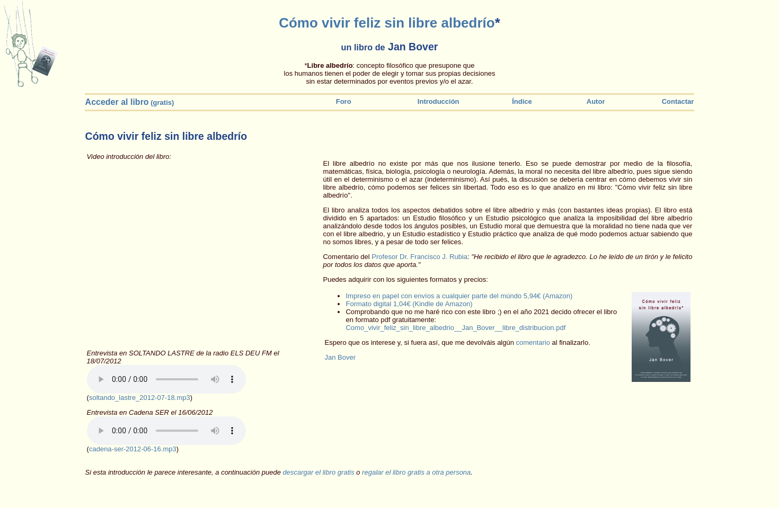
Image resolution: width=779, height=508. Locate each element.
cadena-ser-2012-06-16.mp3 (132, 449)
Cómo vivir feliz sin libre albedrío (386, 23)
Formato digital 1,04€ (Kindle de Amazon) (409, 304)
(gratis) (129, 102)
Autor (591, 101)
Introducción (438, 101)
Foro (343, 101)
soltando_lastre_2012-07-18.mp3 (139, 398)
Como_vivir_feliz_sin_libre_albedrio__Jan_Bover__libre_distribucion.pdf (455, 328)
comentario (533, 342)
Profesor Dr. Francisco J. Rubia (419, 257)
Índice (518, 101)
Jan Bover (340, 357)
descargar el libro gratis (319, 472)
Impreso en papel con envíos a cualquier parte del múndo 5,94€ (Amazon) (459, 296)
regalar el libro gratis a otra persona (416, 472)
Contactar (677, 101)
